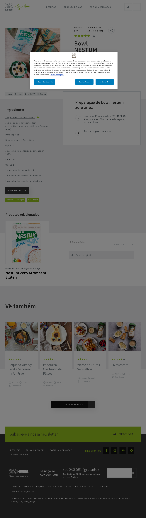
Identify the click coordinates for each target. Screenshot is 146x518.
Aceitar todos (104, 82)
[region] (74, 70)
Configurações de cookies (44, 82)
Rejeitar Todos (84, 82)
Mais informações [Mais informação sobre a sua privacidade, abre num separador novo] (57, 75)
